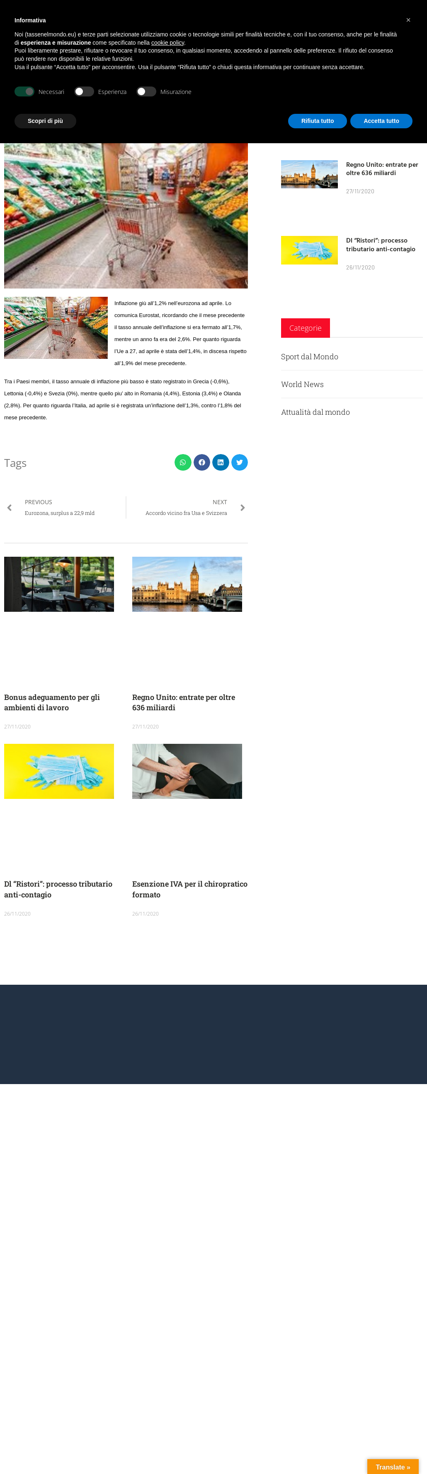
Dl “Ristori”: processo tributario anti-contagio (380, 244)
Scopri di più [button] (45, 121)
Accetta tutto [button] (381, 121)
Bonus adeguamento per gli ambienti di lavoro (52, 702)
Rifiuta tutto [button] (317, 121)
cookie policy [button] (167, 42)
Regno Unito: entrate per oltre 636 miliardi (382, 168)
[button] (183, 462)
